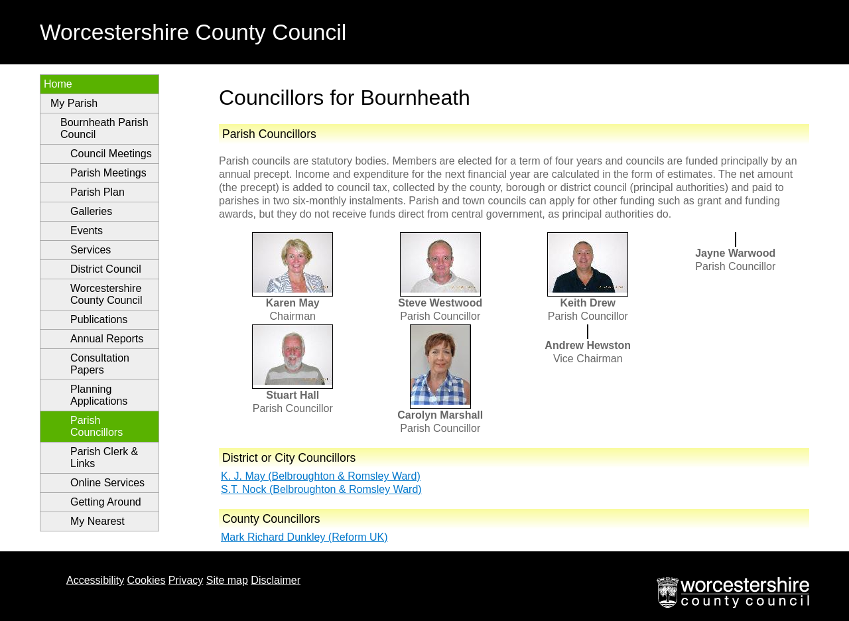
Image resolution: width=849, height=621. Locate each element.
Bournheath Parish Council (104, 128)
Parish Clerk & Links (104, 457)
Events (86, 230)
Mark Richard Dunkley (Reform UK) (304, 537)
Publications (98, 319)
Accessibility (95, 580)
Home (58, 84)
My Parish (74, 103)
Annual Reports (106, 338)
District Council (105, 269)
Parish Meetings (108, 172)
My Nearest (97, 521)
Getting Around (105, 502)
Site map (227, 580)
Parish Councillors (96, 426)
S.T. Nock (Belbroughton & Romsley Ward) (321, 489)
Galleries (91, 211)
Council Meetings (111, 153)
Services (90, 249)
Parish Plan (97, 192)
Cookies (146, 580)
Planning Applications (98, 395)
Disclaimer (275, 580)
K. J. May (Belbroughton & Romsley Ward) (321, 476)
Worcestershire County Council (106, 294)
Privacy (185, 580)
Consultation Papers (99, 364)
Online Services (107, 482)
